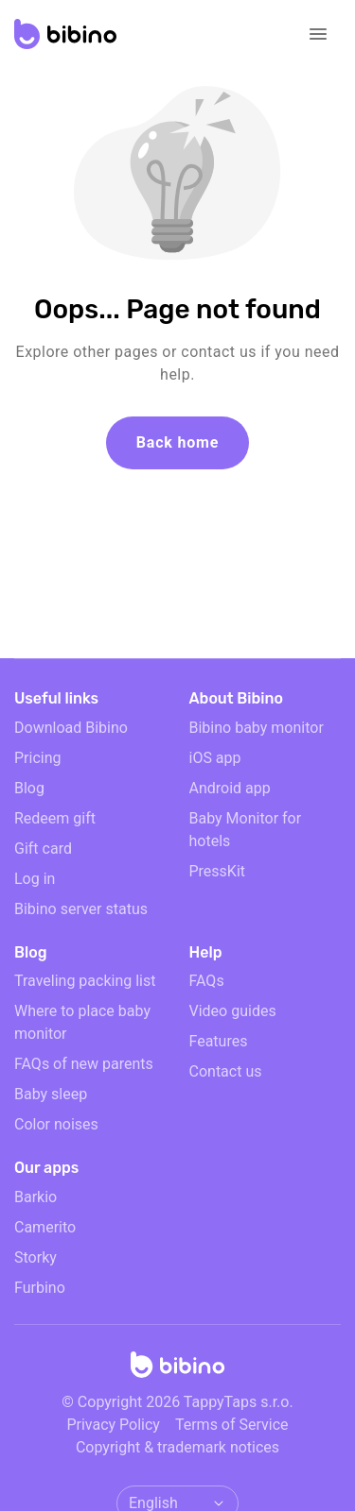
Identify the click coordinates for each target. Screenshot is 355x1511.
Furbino (39, 1288)
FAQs (206, 981)
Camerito (45, 1227)
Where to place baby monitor (82, 1022)
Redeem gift (55, 818)
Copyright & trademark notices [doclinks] (177, 1447)
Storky (35, 1257)
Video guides (232, 1011)
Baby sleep (50, 1094)
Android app (230, 788)
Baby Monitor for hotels (245, 829)
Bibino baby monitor (256, 728)
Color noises (56, 1124)
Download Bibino (71, 728)
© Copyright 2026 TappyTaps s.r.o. (177, 1402)
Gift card (43, 848)
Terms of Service (232, 1425)
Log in (34, 879)
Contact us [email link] (225, 1071)
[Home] (178, 1370)
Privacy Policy (113, 1425)
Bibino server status (81, 909)
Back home (177, 442)
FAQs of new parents (83, 1064)
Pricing (38, 758)
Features (218, 1041)
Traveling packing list (84, 981)
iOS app (215, 758)
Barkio (35, 1197)
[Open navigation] (318, 34)
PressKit (217, 871)
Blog (29, 788)
